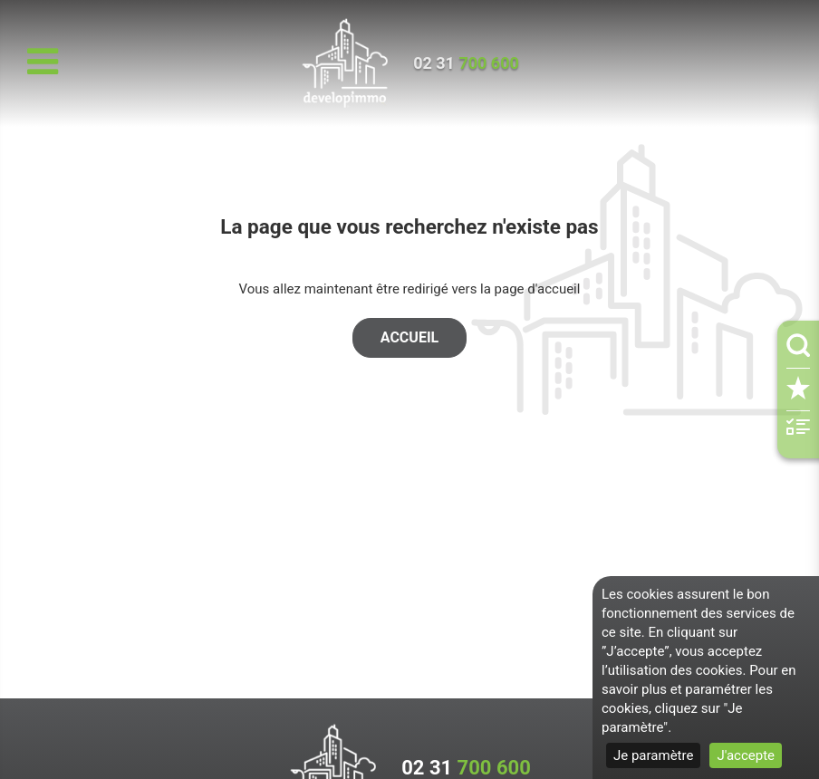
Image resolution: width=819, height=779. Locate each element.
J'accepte (746, 755)
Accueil (409, 337)
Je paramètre (653, 755)
